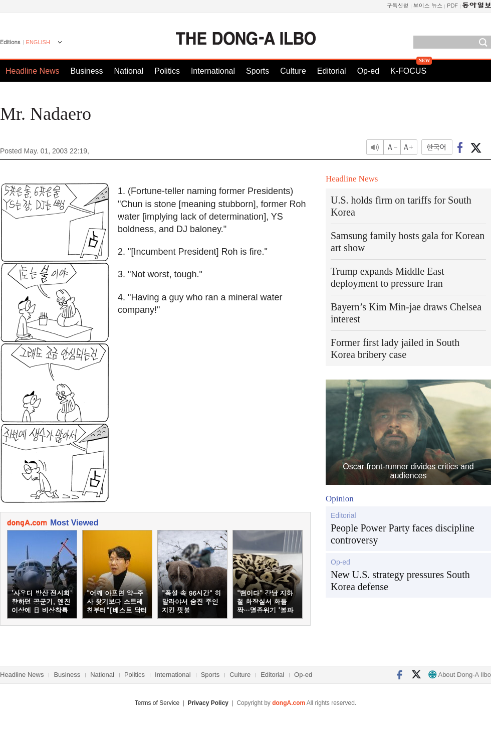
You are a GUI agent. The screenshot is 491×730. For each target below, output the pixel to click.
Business (87, 71)
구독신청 (398, 5)
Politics (167, 71)
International (213, 71)
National (129, 71)
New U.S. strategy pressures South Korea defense (400, 580)
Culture (293, 71)
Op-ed (368, 71)
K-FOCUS (408, 71)
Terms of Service (157, 702)
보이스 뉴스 (428, 5)
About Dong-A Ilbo (459, 674)
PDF (452, 5)
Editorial (331, 71)
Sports (257, 71)
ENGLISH (38, 42)
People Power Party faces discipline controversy (402, 533)
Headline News (33, 71)
